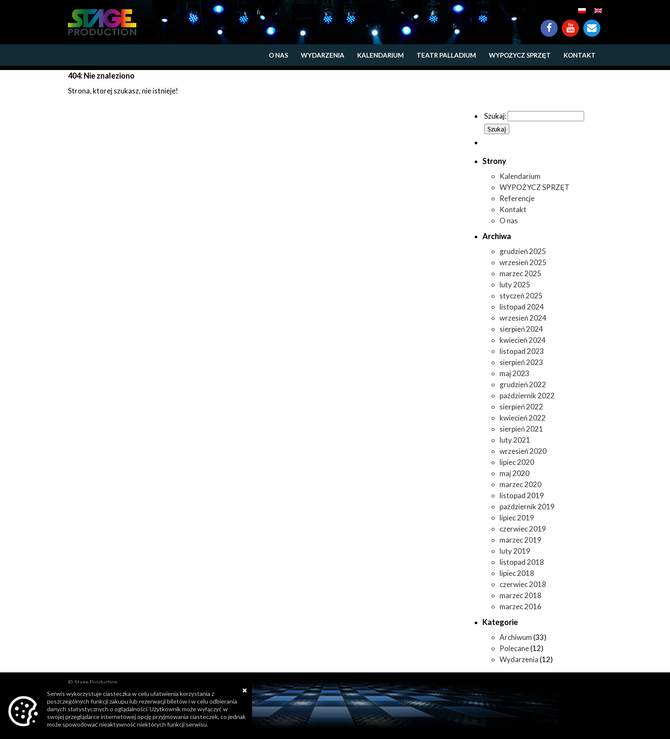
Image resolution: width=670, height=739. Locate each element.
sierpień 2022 (521, 406)
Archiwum (516, 637)
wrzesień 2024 (523, 317)
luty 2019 (515, 550)
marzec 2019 (520, 539)
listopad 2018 (522, 562)
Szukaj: (495, 115)
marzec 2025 (520, 273)
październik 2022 (527, 395)
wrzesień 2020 (523, 451)
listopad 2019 (522, 495)
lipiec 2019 (517, 517)
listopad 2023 (522, 351)
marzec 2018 (520, 595)
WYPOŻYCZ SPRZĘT (520, 55)
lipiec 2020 (517, 462)
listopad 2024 (522, 306)
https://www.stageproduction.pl (102, 22)
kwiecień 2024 (523, 340)
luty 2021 (515, 439)
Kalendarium (380, 55)
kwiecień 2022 (523, 417)
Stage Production (96, 682)
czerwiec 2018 (523, 584)
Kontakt (591, 23)
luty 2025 (515, 284)
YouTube (570, 23)
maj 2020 (514, 473)
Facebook (549, 23)
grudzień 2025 (523, 251)
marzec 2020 (520, 484)
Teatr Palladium (446, 55)
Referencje (517, 198)
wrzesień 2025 (523, 262)
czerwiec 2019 (523, 528)
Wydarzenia (322, 55)
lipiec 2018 (517, 573)
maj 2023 (514, 373)
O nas (278, 55)
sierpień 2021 (521, 428)
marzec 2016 (520, 606)
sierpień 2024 (521, 328)
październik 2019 (527, 506)
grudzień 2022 (523, 384)
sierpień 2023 (521, 362)
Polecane (514, 648)
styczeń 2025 (521, 295)
